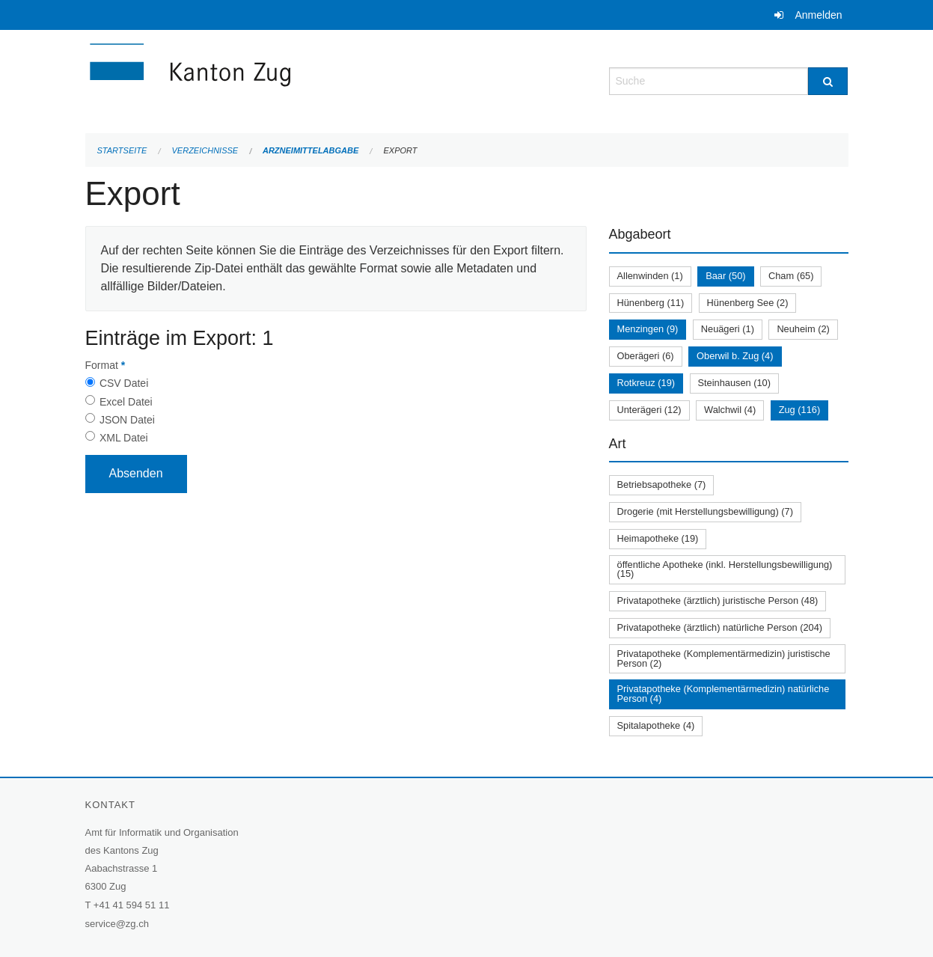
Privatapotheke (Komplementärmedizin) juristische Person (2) (723, 658)
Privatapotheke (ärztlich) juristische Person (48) (718, 600)
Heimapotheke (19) (658, 538)
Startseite (122, 150)
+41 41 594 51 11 (132, 905)
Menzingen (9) (648, 328)
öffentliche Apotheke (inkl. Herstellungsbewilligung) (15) (725, 569)
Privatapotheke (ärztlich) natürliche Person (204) (720, 627)
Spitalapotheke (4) (656, 725)
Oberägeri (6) (645, 355)
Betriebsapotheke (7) (661, 484)
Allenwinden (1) (650, 275)
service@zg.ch (117, 923)
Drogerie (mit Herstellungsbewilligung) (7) (705, 511)
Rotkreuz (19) (646, 382)
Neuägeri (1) (727, 328)
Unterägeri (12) (649, 409)
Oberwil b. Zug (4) (735, 355)
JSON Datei (127, 420)
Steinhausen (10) (734, 382)
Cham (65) (790, 275)
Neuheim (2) (803, 328)
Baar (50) (725, 275)
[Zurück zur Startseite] (279, 79)
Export (400, 150)
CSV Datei (124, 383)
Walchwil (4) (730, 409)
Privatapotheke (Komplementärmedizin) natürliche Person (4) (723, 693)
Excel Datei (126, 402)
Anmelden (818, 15)
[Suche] (828, 81)
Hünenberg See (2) (748, 302)
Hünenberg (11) (651, 302)
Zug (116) (799, 409)
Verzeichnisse (205, 150)
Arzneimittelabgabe (310, 150)
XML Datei (124, 438)
